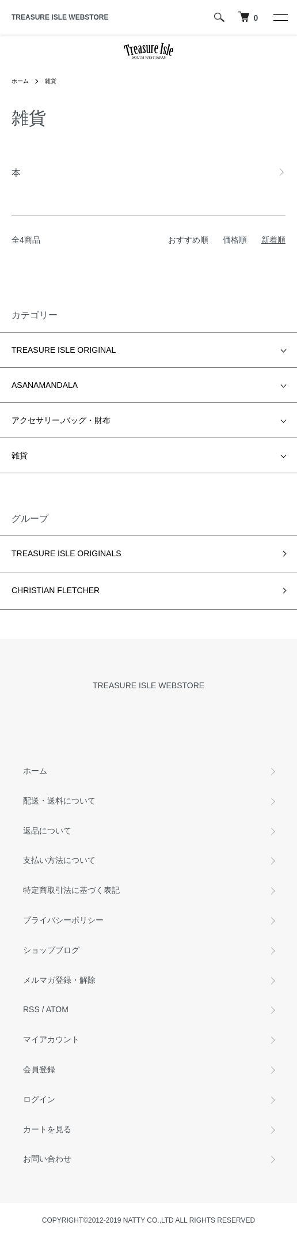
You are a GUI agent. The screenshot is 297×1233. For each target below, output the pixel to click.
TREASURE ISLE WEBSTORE (60, 17)
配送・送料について (59, 800)
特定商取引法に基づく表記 (71, 890)
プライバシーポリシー (63, 920)
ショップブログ (51, 950)
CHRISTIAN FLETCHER (56, 590)
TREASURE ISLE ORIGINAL (64, 350)
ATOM (57, 1009)
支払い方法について (59, 860)
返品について (47, 830)
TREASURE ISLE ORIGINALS (66, 553)
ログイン (39, 1099)
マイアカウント (51, 1039)
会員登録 (39, 1069)
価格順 (235, 239)
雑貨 (50, 81)
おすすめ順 (188, 239)
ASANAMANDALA (45, 385)
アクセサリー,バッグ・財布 (61, 420)
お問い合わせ (47, 1158)
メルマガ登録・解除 (59, 980)
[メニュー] (279, 17)
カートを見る (47, 1129)
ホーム (20, 81)
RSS (31, 1009)
